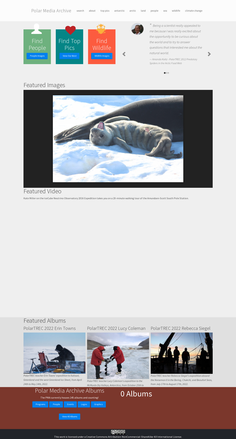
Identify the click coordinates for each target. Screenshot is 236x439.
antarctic (119, 10)
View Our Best (69, 55)
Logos (84, 429)
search (80, 10)
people (154, 10)
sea (165, 10)
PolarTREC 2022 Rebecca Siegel (180, 373)
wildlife (176, 10)
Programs (40, 429)
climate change (193, 10)
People (56, 429)
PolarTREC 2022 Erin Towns (49, 373)
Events (70, 429)
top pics (104, 10)
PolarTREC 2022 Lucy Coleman (116, 373)
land (143, 10)
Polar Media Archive (51, 11)
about (92, 10)
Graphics (98, 429)
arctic (132, 10)
